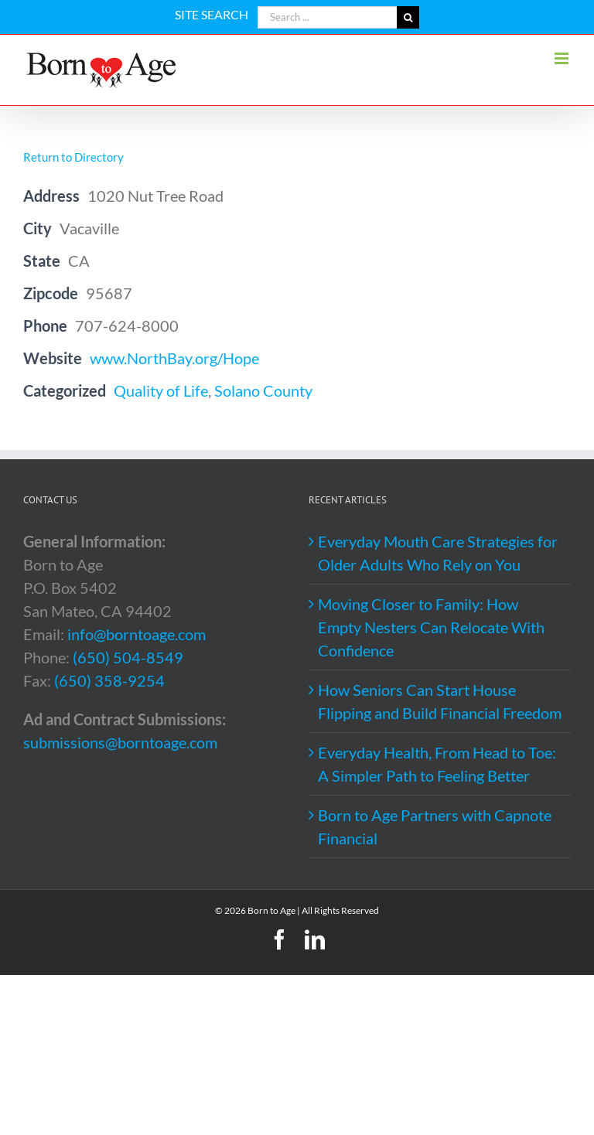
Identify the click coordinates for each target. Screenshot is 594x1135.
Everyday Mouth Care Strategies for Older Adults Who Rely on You (438, 553)
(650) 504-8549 (128, 657)
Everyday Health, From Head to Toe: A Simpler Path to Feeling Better (437, 764)
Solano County (263, 390)
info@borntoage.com (136, 634)
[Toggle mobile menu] (563, 58)
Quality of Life (161, 390)
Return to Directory (73, 157)
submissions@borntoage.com (120, 742)
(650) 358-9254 (109, 680)
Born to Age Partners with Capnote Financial (434, 826)
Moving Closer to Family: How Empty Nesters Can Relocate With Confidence (431, 627)
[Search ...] (327, 17)
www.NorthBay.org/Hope (174, 358)
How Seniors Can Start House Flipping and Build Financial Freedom (440, 701)
